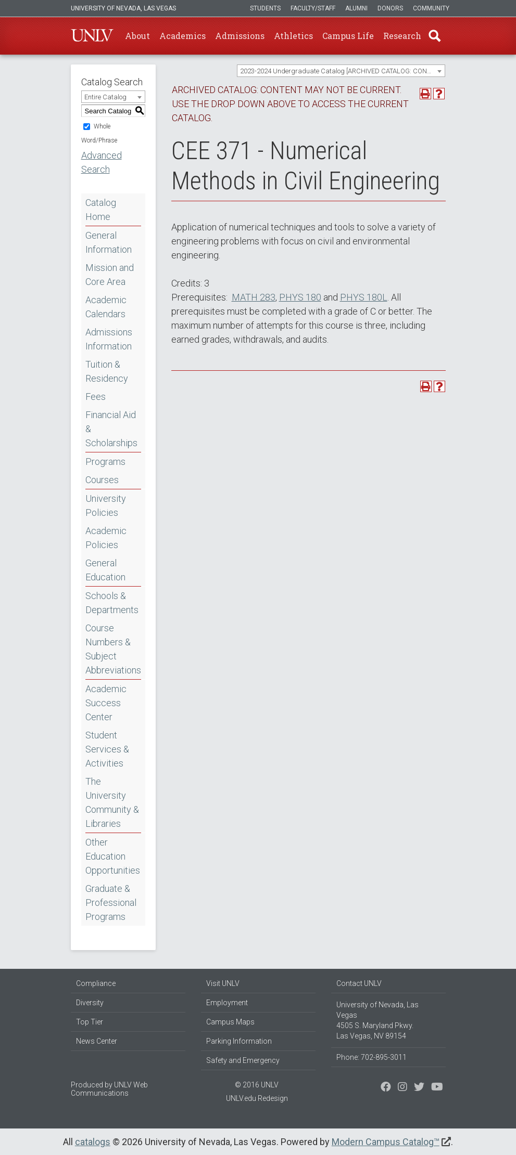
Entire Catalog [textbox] (105, 97)
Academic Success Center (106, 702)
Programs (105, 461)
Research (402, 35)
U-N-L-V (92, 36)
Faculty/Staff (313, 8)
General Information (108, 242)
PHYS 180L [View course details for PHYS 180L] (363, 297)
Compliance (96, 983)
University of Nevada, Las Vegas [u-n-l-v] (123, 8)
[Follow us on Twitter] (402, 1088)
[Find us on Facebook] (386, 1088)
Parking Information (239, 1041)
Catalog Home (100, 209)
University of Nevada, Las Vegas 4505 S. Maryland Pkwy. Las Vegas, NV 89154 (377, 1020)
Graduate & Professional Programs (110, 902)
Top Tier (89, 1022)
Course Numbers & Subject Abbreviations (113, 649)
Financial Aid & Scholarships (111, 428)
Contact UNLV (359, 983)
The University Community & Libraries (112, 802)
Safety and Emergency (243, 1060)
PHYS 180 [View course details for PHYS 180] (300, 297)
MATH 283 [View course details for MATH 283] (253, 297)
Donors (390, 8)
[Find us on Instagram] (419, 1088)
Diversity (90, 1002)
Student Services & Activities (107, 749)
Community (431, 8)
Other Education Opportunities (112, 856)
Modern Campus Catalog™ (385, 1141)
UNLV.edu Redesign (257, 1098)
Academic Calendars (106, 306)
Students (265, 8)
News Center (96, 1041)
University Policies (105, 505)
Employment (227, 1002)
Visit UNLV (223, 983)
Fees (95, 396)
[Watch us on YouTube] (437, 1088)
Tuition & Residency (106, 371)
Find (435, 36)
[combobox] (341, 70)
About (137, 35)
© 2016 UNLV (257, 1085)
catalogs (92, 1141)
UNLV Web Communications (109, 1089)
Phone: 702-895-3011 (371, 1057)
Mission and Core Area (109, 274)
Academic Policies (106, 537)
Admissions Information (108, 339)
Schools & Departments (112, 602)
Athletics (293, 35)
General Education (105, 569)
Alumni (356, 8)
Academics (182, 35)
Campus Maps (230, 1022)
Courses (102, 479)
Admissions (240, 35)
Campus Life (348, 35)
